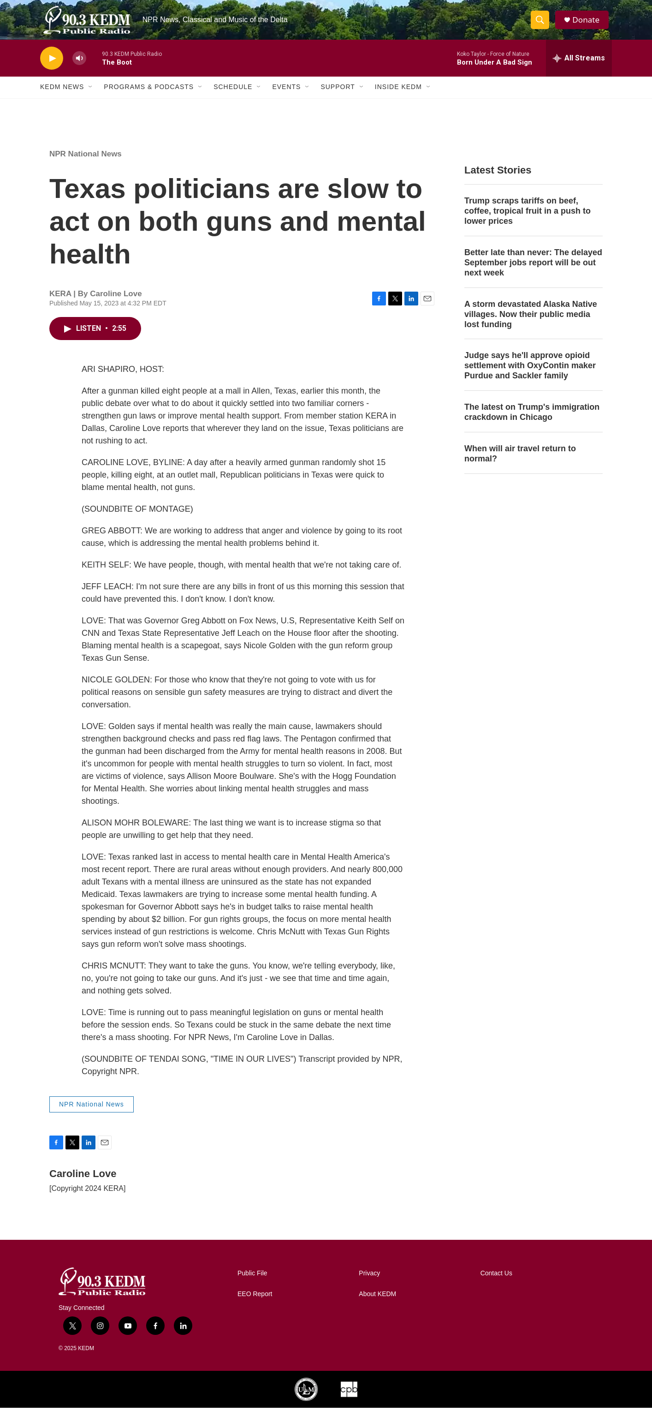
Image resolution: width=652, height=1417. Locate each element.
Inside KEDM (398, 96)
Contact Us (496, 1282)
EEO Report (254, 1303)
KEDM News (62, 96)
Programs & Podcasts (149, 96)
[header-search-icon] (542, 24)
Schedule (232, 96)
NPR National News (85, 162)
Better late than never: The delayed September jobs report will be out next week (533, 271)
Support (337, 96)
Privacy (369, 1282)
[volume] (79, 67)
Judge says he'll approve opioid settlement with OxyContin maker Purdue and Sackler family (530, 374)
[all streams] (579, 66)
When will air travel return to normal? (520, 462)
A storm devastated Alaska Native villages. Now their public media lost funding (530, 323)
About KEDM (377, 1303)
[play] (51, 67)
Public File (252, 1282)
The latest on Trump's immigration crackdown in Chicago (531, 420)
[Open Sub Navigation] (91, 96)
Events (286, 96)
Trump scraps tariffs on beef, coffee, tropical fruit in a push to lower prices (527, 219)
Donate (588, 24)
